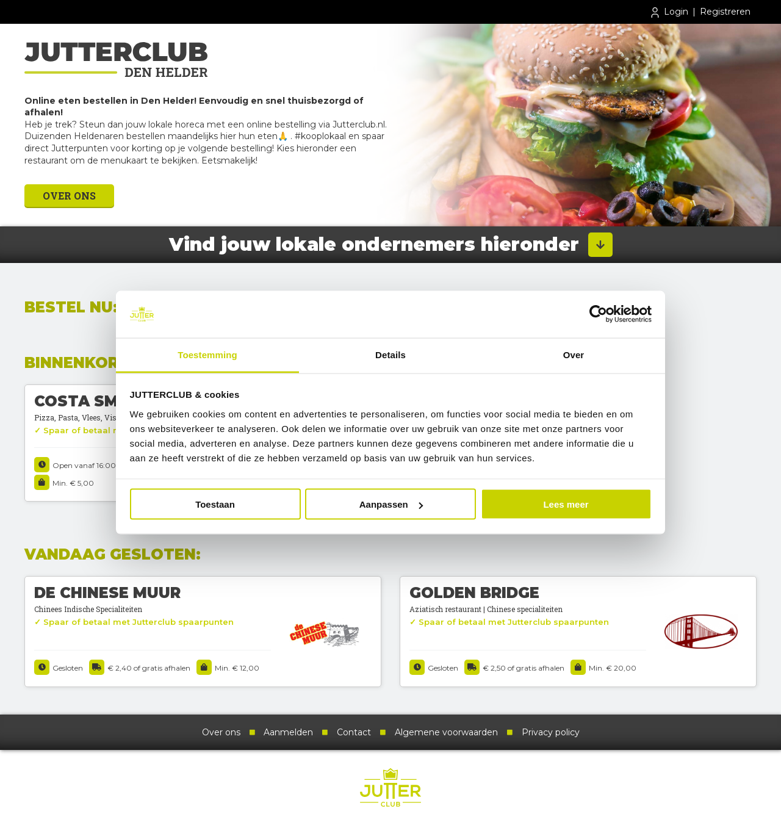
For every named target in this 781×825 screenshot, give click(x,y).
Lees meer (565, 504)
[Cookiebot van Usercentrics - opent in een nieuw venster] (598, 314)
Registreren (725, 11)
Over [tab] (574, 354)
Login (668, 12)
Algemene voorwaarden (446, 732)
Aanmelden (288, 732)
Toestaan (215, 504)
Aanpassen (391, 504)
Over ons (69, 195)
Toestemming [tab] (207, 354)
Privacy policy (551, 732)
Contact (354, 732)
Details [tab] (390, 354)
